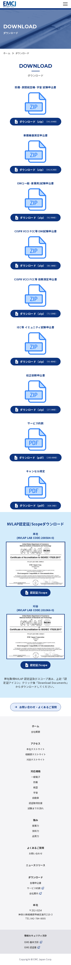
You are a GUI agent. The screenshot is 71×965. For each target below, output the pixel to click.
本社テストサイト (35, 749)
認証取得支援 (35, 803)
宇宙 (35, 792)
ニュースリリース (35, 865)
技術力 (35, 830)
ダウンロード (35, 877)
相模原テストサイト (35, 754)
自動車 (35, 797)
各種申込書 (35, 883)
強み (35, 820)
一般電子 (35, 777)
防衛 (35, 782)
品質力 (35, 836)
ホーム (6, 53)
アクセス (35, 743)
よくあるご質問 (35, 848)
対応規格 (35, 771)
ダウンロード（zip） (38, 122)
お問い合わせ (35, 853)
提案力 (35, 825)
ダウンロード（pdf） (38, 458)
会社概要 (35, 731)
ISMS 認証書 (30, 947)
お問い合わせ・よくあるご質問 (38, 707)
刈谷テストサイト (35, 759)
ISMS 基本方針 (31, 942)
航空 (35, 787)
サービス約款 (34, 888)
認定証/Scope (38, 592)
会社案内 (33, 893)
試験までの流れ (36, 808)
